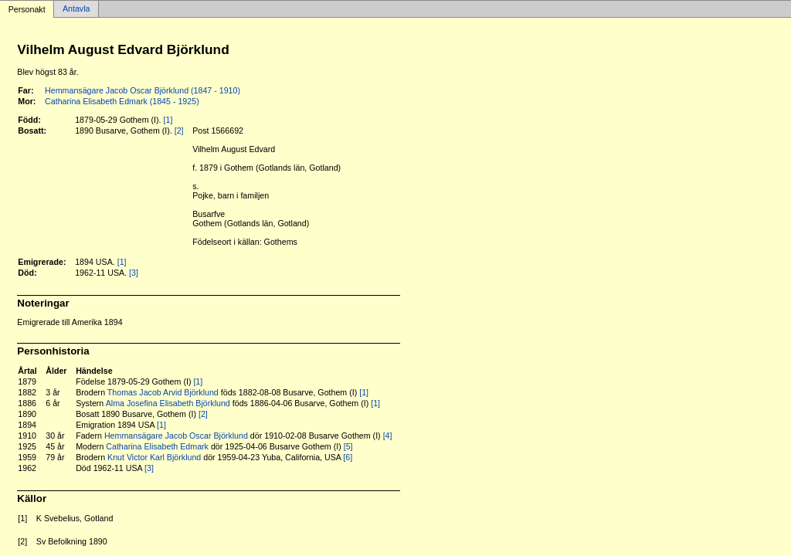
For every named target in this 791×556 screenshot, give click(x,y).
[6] (347, 457)
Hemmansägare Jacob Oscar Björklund (176, 435)
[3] (133, 272)
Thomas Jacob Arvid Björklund (163, 392)
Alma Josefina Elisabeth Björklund (168, 403)
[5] (348, 446)
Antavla (76, 9)
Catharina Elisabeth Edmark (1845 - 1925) (122, 101)
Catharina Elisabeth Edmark (157, 446)
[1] (168, 119)
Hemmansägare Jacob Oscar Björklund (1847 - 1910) (142, 90)
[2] (179, 130)
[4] (387, 435)
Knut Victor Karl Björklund (154, 457)
